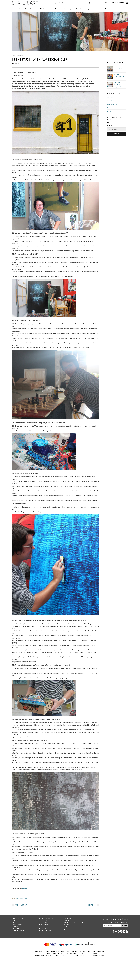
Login (113, 3)
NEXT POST (93, 905)
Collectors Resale (18, 930)
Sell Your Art (17, 921)
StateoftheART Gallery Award (73, 922)
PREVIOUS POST (19, 905)
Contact (105, 9)
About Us (67, 920)
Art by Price (29, 9)
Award (78, 9)
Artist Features (17, 55)
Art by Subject (43, 9)
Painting (24, 898)
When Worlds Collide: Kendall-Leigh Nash (119, 85)
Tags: (13, 898)
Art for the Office (43, 922)
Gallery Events (112, 104)
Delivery (15, 926)
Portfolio (25, 888)
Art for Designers (43, 924)
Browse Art (16, 9)
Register (120, 3)
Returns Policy (17, 922)
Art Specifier (42, 928)
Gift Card (16, 928)
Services (66, 924)
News (109, 108)
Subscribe (67, 934)
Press (109, 111)
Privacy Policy (68, 932)
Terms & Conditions (70, 930)
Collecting (67, 9)
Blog (87, 9)
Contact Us (67, 918)
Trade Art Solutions (44, 921)
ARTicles (110, 97)
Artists (56, 9)
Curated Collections (44, 930)
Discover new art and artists (118, 922)
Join (95, 9)
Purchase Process (18, 924)
